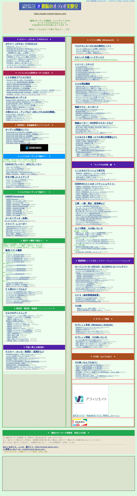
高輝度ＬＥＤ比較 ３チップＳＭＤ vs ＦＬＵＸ (90, 370)
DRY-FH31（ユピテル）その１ (16, 230)
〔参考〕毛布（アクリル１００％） (17, 339)
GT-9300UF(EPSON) (82, 74)
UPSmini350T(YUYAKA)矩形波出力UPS (88, 301)
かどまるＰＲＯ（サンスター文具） (87, 377)
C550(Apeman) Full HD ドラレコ (16, 226)
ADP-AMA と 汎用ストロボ (86, 177)
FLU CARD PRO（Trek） (84, 131)
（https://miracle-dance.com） (31, 447)
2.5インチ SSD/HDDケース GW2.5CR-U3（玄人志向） (93, 101)
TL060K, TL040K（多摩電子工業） (87, 141)
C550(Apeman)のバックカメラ (16, 228)
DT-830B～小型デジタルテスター (16, 360)
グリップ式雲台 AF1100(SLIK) (85, 220)
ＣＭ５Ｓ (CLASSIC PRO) (14, 282)
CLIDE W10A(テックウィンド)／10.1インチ (90, 333)
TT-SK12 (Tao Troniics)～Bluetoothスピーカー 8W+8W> (24, 102)
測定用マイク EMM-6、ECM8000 (16, 284)
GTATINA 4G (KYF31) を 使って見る (20, 51)
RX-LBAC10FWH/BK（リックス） (86, 149)
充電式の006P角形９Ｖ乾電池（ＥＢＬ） (90, 310)
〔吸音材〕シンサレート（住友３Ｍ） (18, 324)
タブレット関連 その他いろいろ (91, 337)
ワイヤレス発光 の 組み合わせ (87, 175)
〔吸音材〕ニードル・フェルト (16, 323)
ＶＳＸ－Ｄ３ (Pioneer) (13, 181)
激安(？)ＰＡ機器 (13, 250)
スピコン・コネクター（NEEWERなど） (19, 301)
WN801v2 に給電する (82, 329)
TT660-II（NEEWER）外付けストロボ (88, 195)
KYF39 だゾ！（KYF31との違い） (19, 61)
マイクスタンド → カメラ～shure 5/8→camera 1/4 (92, 241)
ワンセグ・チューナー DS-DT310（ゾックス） (91, 99)
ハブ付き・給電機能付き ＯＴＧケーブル (89, 347)
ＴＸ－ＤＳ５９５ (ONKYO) (15, 185)
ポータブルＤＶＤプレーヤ (14, 170)
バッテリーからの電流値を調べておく (88, 271)
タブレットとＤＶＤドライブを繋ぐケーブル (90, 97)
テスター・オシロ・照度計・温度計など (24, 352)
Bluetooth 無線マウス (82, 111)
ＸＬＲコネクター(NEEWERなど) (17, 295)
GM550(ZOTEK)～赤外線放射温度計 (17, 365)
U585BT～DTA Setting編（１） (16, 212)
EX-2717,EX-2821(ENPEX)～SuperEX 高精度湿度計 (23, 361)
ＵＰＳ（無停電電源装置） (88, 295)
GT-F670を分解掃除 (82, 70)
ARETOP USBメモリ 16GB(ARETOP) (88, 86)
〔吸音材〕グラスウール (14, 326)
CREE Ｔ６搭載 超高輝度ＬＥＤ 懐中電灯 (89, 367)
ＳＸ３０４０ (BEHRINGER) (15, 274)
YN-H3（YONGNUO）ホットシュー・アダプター (91, 192)
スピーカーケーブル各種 (14, 299)
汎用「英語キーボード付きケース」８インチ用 (91, 343)
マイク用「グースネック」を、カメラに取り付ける (92, 243)
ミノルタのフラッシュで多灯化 (90, 170)
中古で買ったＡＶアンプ (17, 177)
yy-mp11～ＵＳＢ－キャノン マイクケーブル (23, 94)
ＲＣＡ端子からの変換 (13, 297)
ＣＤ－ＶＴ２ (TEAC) (13, 167)
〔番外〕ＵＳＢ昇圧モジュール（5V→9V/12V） (91, 156)
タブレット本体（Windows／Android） (94, 325)
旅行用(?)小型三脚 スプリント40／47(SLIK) (90, 209)
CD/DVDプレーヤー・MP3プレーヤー (23, 164)
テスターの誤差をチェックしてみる (17, 356)
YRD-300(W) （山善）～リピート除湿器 (88, 234)
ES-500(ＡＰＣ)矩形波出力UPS (86, 299)
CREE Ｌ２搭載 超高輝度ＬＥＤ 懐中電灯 (89, 368)
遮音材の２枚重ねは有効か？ (15, 321)
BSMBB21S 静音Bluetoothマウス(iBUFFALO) (90, 113)
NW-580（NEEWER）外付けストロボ (88, 197)
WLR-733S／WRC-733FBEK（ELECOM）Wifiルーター (93, 127)
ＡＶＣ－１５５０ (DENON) (15, 183)
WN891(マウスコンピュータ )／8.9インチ (89, 331)
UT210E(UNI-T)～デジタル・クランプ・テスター (22, 368)
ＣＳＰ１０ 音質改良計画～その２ (17, 260)
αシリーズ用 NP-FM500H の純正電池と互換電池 (91, 248)
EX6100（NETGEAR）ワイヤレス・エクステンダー (92, 125)
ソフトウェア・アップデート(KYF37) (20, 65)
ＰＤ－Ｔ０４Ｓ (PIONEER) (15, 169)
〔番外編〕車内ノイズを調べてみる (17, 340)
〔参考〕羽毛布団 (12, 337)
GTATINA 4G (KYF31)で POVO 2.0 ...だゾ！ (23, 49)
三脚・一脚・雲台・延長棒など (90, 203)
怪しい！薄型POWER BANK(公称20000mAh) (90, 150)
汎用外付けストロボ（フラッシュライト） (95, 184)
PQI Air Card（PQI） (82, 129)
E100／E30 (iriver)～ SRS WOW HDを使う (20, 172)
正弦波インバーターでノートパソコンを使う (90, 273)
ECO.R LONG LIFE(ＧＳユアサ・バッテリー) (90, 289)
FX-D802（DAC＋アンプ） (14, 116)
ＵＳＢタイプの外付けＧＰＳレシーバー (88, 102)
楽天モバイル (78, 416)
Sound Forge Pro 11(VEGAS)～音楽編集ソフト (21, 132)
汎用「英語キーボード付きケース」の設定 (89, 345)
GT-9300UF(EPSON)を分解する (86, 76)
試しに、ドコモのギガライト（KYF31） (22, 55)
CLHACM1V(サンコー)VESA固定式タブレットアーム (93, 342)
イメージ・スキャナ (84, 64)
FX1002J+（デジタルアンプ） (16, 118)
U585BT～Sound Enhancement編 (17, 206)
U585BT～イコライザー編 (14, 203)
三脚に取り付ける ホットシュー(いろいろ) (89, 199)
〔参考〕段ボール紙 (12, 335)
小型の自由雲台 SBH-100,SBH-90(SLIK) (88, 218)
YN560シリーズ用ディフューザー (86, 190)
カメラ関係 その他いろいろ (89, 228)
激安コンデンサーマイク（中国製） (17, 286)
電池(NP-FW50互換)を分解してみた (87, 247)
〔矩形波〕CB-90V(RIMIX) (84, 276)
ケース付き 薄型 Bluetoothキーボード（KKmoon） (92, 118)
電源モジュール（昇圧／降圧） (87, 308)
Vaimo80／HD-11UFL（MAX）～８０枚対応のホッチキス (94, 376)
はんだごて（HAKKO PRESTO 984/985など (90, 365)
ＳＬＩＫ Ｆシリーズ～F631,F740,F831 (89, 208)
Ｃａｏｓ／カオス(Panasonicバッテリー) (89, 291)
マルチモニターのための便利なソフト (93, 46)
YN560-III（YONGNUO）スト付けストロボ (89, 188)
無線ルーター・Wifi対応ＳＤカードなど (94, 123)
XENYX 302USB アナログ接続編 (19, 86)
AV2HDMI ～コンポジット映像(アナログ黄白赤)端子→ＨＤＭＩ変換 (97, 372)
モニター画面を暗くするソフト (87, 51)
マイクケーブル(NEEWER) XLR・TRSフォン (21, 292)
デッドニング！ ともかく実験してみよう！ (20, 315)
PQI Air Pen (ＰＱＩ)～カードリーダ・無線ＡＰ (91, 133)
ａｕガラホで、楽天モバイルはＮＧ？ (21, 59)
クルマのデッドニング (16, 313)
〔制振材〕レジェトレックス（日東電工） (19, 330)
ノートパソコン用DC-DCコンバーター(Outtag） (91, 287)
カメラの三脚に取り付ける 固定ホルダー (89, 340)
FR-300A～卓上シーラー (83, 374)
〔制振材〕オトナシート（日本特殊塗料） (19, 331)
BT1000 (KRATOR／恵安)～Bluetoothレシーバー (21, 103)
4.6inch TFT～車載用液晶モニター (17, 235)
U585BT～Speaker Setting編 (15, 208)
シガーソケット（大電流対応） (86, 283)
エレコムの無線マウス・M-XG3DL (87, 117)
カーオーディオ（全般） (17, 218)
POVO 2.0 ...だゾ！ (14, 47)
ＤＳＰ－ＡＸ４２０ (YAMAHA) (16, 180)
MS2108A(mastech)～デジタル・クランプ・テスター (23, 367)
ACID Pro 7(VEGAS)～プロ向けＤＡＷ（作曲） (21, 139)
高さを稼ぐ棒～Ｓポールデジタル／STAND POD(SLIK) (93, 211)
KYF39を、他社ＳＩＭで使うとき (19, 63)
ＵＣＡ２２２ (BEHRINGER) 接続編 (20, 82)
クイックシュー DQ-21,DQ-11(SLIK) (87, 222)
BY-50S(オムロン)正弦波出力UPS (86, 298)
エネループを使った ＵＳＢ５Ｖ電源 (87, 147)
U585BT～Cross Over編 (13, 210)
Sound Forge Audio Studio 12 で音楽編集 (19, 136)
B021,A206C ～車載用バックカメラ (17, 233)
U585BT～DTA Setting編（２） (16, 213)
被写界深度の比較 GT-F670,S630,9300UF (89, 77)
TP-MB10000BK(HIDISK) (84, 152)
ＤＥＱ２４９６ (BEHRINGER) (16, 269)
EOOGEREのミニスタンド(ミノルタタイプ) (92, 179)
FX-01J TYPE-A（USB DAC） (15, 114)
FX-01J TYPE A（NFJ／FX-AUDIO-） (21, 80)
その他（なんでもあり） (86, 362)
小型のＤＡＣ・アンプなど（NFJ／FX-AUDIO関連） (30, 112)
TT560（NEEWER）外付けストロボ (87, 194)
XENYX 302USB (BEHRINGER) (18, 84)
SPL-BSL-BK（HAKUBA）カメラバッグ (88, 252)
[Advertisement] (118, 17)
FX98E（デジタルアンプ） (14, 120)
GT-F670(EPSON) (81, 67)
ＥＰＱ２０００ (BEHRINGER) (16, 265)
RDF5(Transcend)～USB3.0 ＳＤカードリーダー (91, 92)
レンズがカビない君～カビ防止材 (86, 236)
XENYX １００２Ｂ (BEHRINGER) (17, 279)
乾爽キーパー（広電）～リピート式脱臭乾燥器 (91, 233)
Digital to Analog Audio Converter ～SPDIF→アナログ (27, 92)
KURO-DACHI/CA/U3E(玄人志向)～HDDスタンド (91, 90)
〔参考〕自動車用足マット (14, 333)
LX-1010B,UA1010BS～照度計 (16, 363)
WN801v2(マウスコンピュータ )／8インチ (89, 327)
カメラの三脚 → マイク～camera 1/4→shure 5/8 (91, 240)
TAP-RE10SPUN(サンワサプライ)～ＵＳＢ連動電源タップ (94, 93)
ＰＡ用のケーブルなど (16, 289)
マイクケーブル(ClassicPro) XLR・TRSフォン (21, 293)
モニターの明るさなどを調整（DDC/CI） (91, 49)
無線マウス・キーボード (86, 107)
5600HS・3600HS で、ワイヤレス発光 (91, 173)
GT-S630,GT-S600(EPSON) (84, 69)
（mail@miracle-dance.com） (24, 449)
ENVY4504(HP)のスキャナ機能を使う (88, 79)
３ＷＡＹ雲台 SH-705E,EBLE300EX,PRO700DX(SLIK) (93, 217)
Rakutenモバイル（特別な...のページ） (103, 416)
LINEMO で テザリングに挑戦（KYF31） (22, 57)
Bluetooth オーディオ (16, 97)
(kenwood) (14, 196)
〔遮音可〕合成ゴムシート (14, 319)
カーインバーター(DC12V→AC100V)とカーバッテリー (101, 266)
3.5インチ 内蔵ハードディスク (89, 57)
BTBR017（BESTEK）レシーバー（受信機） (20, 109)
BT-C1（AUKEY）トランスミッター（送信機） (21, 105)
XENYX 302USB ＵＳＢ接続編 (18, 88)
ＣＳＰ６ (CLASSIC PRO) (15, 254)
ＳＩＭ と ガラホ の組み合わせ (18, 67)
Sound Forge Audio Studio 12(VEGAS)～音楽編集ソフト (24, 134)
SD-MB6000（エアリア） (84, 145)
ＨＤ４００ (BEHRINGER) (14, 302)
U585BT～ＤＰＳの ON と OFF (16, 201)
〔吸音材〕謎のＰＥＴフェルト (16, 328)
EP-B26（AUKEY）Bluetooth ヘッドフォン (20, 107)
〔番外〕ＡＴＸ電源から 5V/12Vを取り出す (90, 154)
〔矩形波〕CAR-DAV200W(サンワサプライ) (90, 274)
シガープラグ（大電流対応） (85, 285)
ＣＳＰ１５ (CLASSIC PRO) (15, 262)
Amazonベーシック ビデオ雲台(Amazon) (89, 224)
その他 (78, 306)
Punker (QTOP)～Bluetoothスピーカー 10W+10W (22, 100)
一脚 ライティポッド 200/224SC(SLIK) (88, 213)
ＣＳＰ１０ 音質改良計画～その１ (17, 258)
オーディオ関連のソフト (17, 129)
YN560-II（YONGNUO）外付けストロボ (88, 186)
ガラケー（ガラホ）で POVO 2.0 (21, 44)
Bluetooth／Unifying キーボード (86, 115)
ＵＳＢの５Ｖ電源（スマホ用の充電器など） (96, 137)
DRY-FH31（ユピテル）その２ (16, 232)
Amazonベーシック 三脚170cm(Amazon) (89, 215)
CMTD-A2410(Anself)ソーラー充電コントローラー (92, 280)
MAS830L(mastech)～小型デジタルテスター (20, 354)
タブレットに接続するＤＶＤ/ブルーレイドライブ (91, 95)
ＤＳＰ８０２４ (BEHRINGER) (16, 270)
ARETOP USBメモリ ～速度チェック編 (88, 88)
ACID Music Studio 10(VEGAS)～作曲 (18, 143)
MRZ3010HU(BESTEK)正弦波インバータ (89, 269)
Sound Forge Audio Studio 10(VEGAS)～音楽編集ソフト (24, 137)
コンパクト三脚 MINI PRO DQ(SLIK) (87, 206)
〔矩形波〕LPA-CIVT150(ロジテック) (88, 278)
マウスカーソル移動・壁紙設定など (89, 53)
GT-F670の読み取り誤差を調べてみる (88, 72)
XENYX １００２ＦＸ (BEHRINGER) (18, 277)
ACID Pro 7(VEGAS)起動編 (15, 141)
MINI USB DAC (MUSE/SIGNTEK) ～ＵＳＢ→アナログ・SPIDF (30, 90)
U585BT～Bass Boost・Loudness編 (17, 204)
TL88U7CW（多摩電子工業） (85, 143)
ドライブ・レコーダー (16, 224)
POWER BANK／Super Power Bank (87, 140)
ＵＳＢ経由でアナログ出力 (18, 77)
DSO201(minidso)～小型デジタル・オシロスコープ (22, 358)
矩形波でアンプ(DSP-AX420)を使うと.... (19, 187)
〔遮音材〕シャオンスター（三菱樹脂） (19, 317)
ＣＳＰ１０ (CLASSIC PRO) (15, 256)
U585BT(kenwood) (12, 199)
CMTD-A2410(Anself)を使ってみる (87, 282)
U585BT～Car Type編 (13, 215)
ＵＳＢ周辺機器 (82, 84)
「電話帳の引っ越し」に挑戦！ (18, 53)
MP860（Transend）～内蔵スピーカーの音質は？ (22, 174)
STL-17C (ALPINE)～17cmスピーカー (17, 221)
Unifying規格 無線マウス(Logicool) (86, 109)
